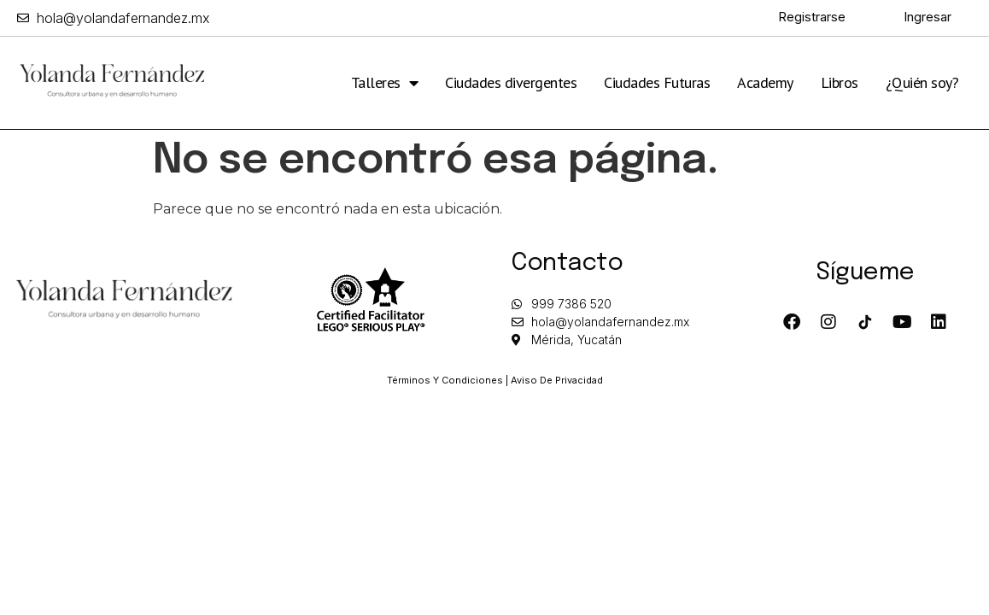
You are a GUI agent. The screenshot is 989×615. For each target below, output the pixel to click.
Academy (765, 82)
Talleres (384, 83)
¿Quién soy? (922, 82)
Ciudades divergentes (510, 82)
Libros (839, 82)
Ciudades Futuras (657, 82)
